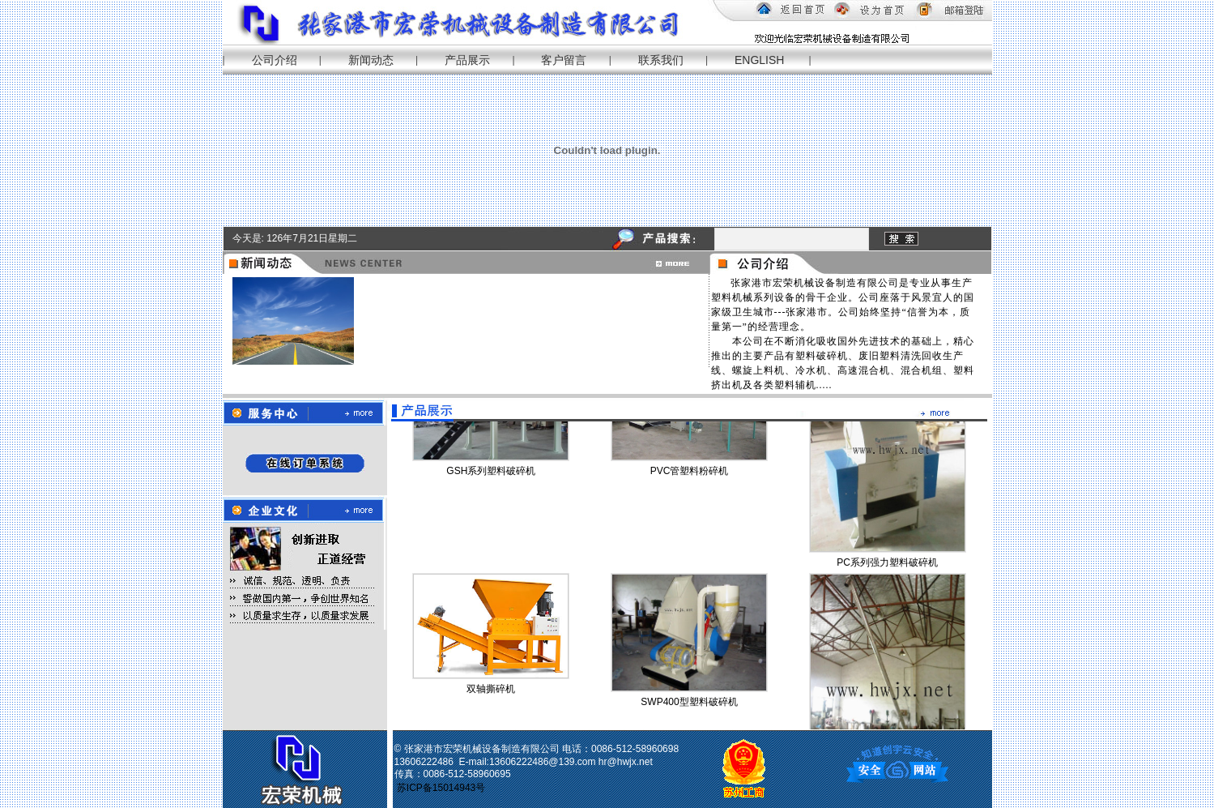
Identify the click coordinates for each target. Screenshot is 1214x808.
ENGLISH (759, 59)
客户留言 (563, 59)
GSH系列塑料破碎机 (490, 472)
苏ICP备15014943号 (442, 787)
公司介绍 (274, 59)
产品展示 (467, 59)
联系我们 (661, 59)
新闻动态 (371, 59)
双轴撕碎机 (490, 690)
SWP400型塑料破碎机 (689, 703)
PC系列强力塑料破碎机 (887, 564)
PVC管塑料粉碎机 (689, 472)
